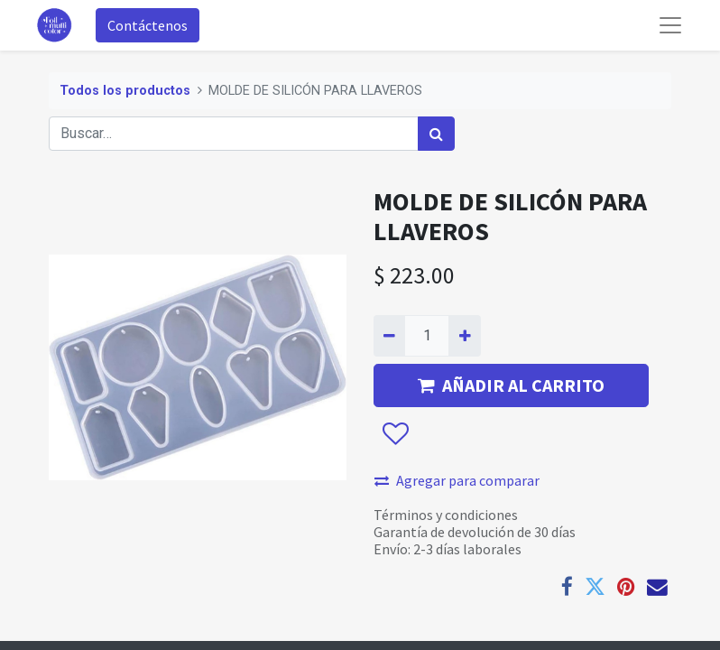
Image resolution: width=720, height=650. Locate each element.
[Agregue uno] (464, 336)
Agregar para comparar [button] (457, 480)
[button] (394, 434)
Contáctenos (147, 25)
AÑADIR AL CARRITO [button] (511, 385)
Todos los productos (125, 90)
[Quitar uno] (389, 336)
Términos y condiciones (446, 515)
